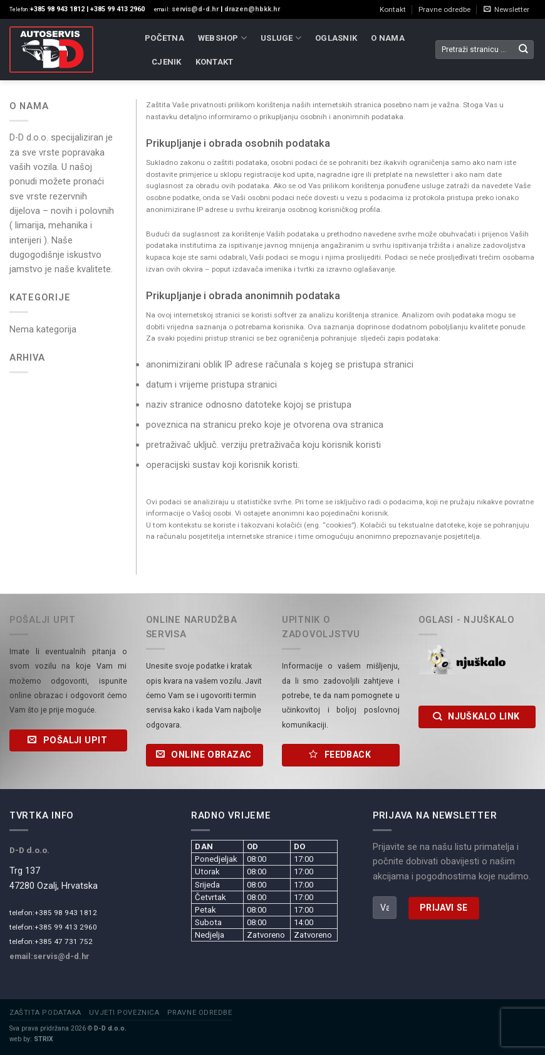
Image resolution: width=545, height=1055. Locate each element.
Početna (164, 38)
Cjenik (167, 61)
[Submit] (523, 50)
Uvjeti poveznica (124, 1013)
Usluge (281, 38)
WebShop (222, 38)
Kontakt (393, 9)
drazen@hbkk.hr (252, 9)
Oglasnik (336, 38)
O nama (388, 38)
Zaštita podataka (45, 1013)
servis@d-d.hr (194, 9)
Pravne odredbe (444, 9)
